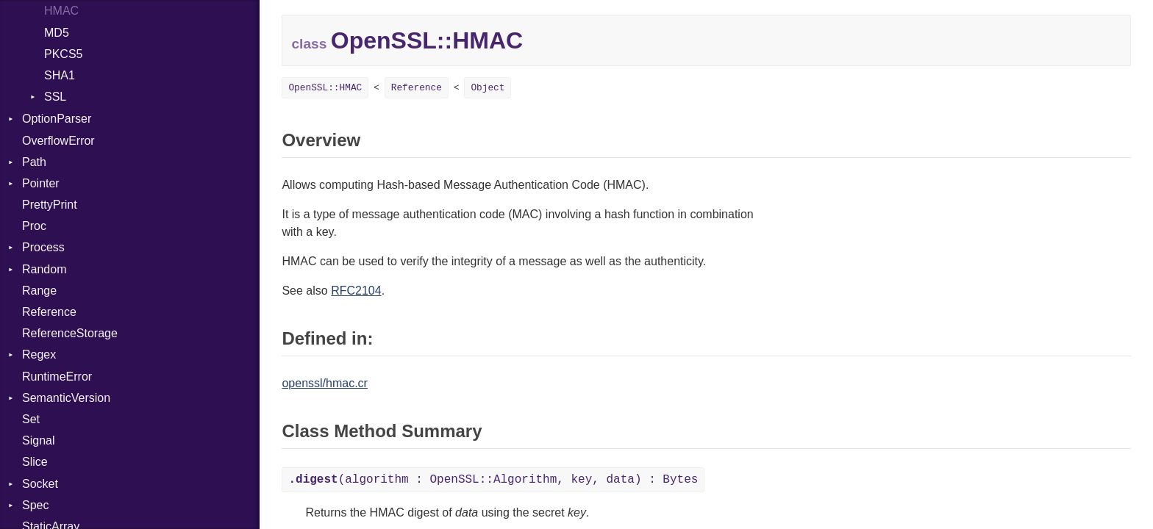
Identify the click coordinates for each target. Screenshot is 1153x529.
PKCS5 (63, 54)
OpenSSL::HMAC (325, 87)
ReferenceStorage (70, 333)
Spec (35, 505)
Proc (34, 226)
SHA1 (59, 75)
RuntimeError (57, 376)
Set (31, 419)
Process (43, 247)
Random (44, 269)
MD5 (56, 32)
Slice (35, 462)
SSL (55, 96)
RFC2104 (356, 290)
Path (34, 162)
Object (487, 87)
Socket (40, 484)
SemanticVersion (66, 398)
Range (39, 290)
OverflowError (58, 140)
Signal (38, 440)
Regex (39, 354)
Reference (49, 312)
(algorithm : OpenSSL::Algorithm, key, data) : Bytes (493, 479)
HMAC (61, 10)
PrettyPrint (49, 204)
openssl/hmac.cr (325, 383)
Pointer (41, 183)
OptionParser (56, 118)
